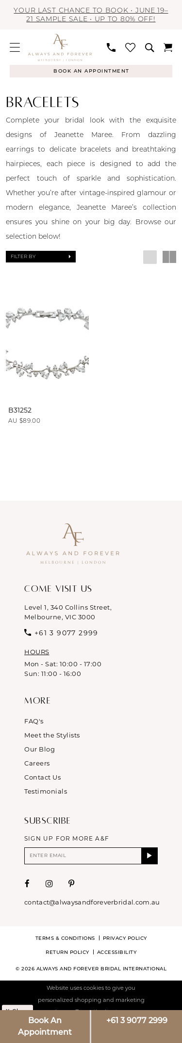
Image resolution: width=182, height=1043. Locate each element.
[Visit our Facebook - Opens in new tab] (27, 884)
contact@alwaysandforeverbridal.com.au (92, 902)
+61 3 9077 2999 (136, 1020)
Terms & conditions (65, 938)
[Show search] (149, 47)
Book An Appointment (45, 1026)
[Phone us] (111, 47)
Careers (37, 763)
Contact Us (42, 777)
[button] (15, 47)
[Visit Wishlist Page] (130, 47)
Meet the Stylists (52, 735)
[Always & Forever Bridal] (60, 47)
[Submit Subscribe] (149, 855)
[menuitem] (15, 47)
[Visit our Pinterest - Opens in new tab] (71, 884)
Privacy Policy (125, 938)
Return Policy (67, 952)
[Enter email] (91, 855)
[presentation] (47, 342)
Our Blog (39, 749)
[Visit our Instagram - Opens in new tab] (49, 884)
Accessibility (117, 952)
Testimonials (45, 791)
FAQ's (34, 721)
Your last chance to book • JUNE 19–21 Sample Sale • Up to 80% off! (91, 14)
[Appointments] (91, 71)
